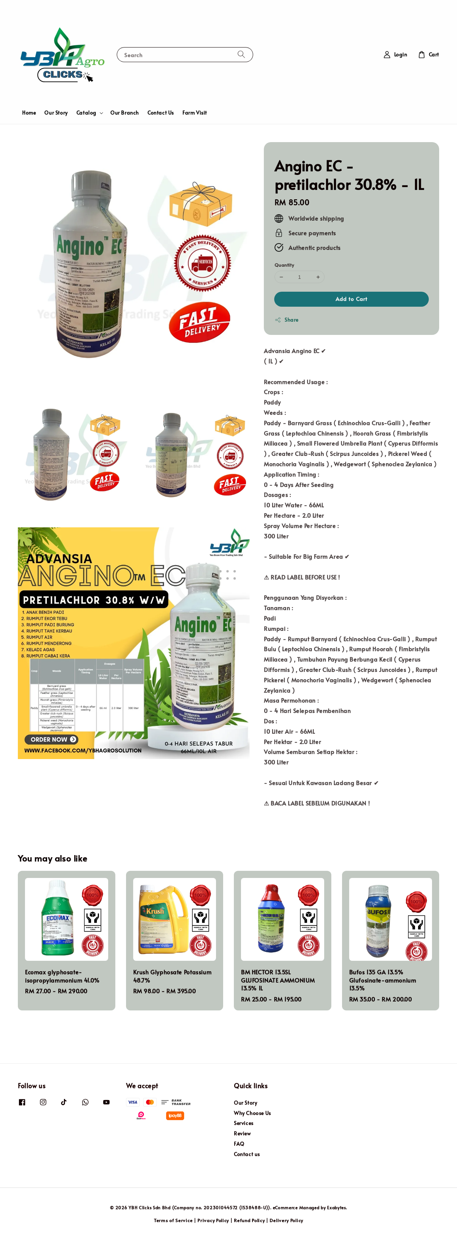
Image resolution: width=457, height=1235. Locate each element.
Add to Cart (351, 298)
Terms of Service (173, 1220)
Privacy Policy (213, 1220)
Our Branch (124, 112)
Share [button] (286, 319)
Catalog (86, 113)
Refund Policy (249, 1220)
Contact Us (160, 112)
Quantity (284, 265)
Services (243, 1123)
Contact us (247, 1154)
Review (242, 1133)
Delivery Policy (286, 1220)
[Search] (241, 54)
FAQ (239, 1143)
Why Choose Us (252, 1113)
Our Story (55, 112)
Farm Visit (194, 112)
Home (29, 112)
